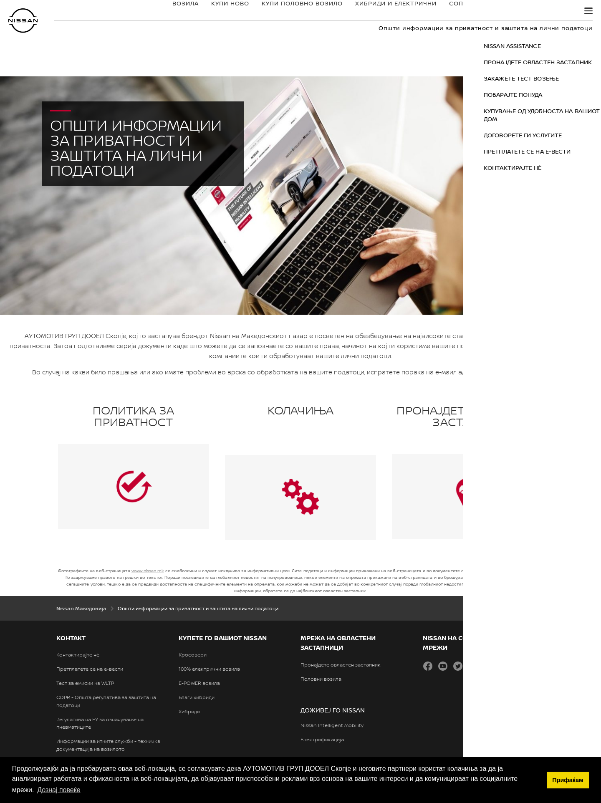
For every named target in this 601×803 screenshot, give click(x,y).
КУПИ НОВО (203, 11)
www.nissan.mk (147, 570)
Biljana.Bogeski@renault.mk (526, 372)
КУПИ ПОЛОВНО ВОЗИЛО (274, 11)
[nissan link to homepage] (23, 20)
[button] (588, 11)
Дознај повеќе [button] (58, 789)
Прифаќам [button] (567, 780)
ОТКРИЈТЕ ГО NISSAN (517, 11)
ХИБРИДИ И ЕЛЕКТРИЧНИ (368, 11)
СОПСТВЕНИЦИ (446, 11)
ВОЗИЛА (158, 11)
